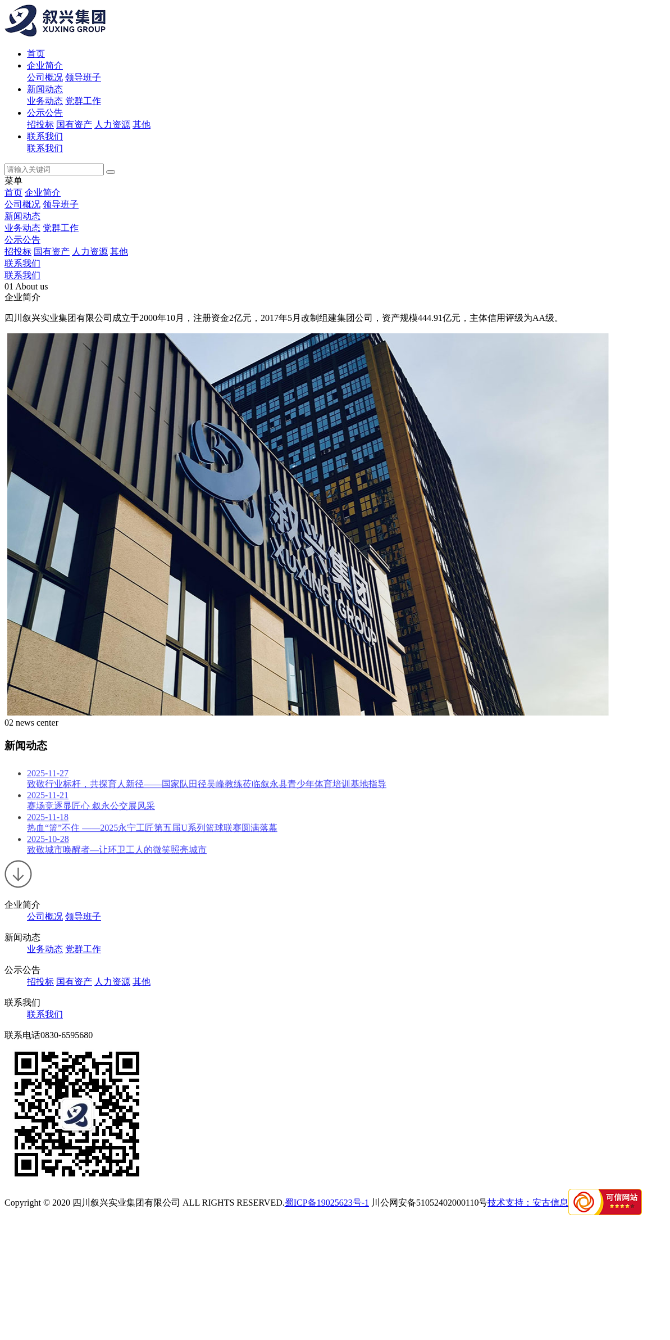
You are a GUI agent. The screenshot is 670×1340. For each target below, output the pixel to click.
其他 (142, 124)
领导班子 (83, 77)
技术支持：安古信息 (527, 1202)
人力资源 (112, 124)
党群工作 (83, 101)
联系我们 (45, 136)
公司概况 (45, 77)
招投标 (40, 124)
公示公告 (45, 112)
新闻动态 (45, 89)
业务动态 (45, 101)
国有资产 (74, 124)
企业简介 (45, 65)
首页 (36, 53)
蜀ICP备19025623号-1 (327, 1202)
